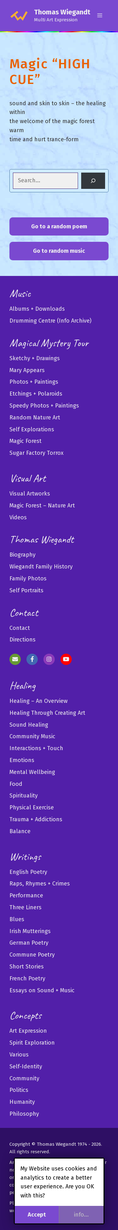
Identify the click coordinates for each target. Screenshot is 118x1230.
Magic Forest (25, 441)
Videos (18, 517)
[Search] (93, 181)
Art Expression (28, 1030)
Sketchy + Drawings (34, 358)
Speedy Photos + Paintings (44, 405)
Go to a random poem (59, 226)
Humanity (22, 1101)
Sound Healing (28, 724)
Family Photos (28, 578)
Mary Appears (27, 370)
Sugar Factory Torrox (36, 452)
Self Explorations (31, 429)
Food (15, 784)
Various (19, 1054)
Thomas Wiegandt (62, 12)
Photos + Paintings (33, 381)
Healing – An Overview (38, 701)
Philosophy (24, 1113)
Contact (19, 628)
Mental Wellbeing (32, 772)
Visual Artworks (29, 493)
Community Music (32, 736)
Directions (22, 639)
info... (81, 1214)
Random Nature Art (34, 417)
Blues (16, 919)
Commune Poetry (32, 954)
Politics (18, 1090)
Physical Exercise (31, 807)
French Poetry (27, 978)
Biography (22, 554)
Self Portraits (26, 590)
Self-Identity (25, 1066)
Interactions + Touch (36, 748)
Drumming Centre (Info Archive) (50, 320)
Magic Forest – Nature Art (42, 505)
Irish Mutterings (30, 931)
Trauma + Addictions (35, 819)
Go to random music (59, 250)
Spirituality (23, 795)
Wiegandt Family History (41, 566)
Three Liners (25, 907)
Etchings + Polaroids (35, 393)
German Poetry (28, 942)
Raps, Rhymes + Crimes (39, 883)
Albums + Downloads (37, 308)
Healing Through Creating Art (47, 712)
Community (24, 1078)
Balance (20, 831)
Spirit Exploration (32, 1042)
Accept (37, 1214)
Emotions (21, 760)
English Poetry (28, 872)
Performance (26, 895)
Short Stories (26, 966)
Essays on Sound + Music (42, 990)
